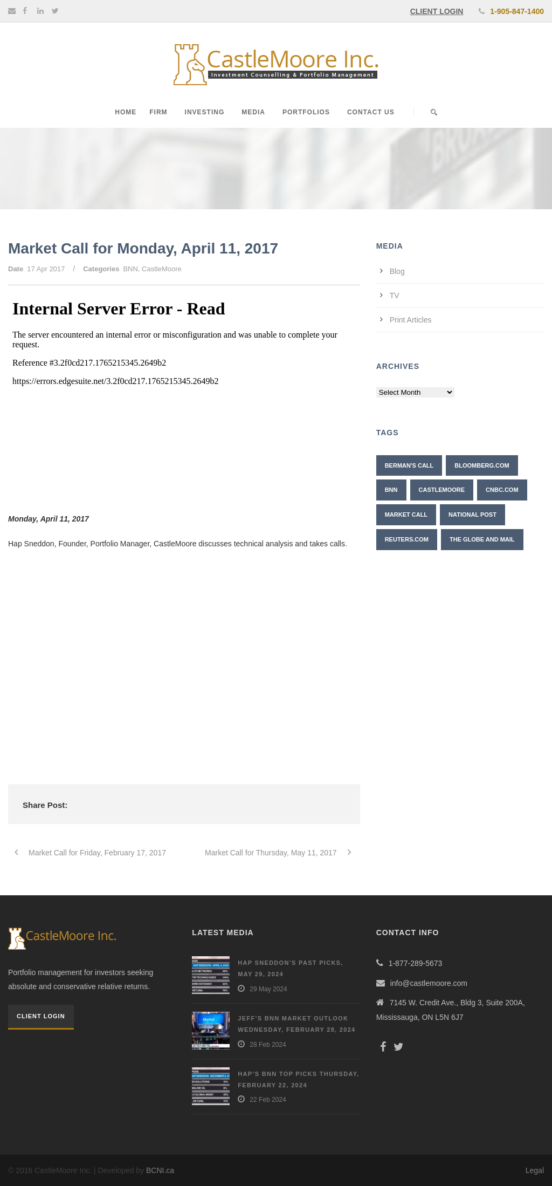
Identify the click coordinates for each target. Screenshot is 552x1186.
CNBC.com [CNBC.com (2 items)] (502, 489)
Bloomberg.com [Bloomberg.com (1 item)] (481, 465)
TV (394, 295)
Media (253, 112)
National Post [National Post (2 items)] (472, 514)
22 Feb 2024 (268, 1099)
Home (125, 112)
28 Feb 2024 (268, 1044)
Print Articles (411, 320)
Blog (397, 271)
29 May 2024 (268, 989)
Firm (158, 112)
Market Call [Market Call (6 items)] (406, 514)
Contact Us (371, 112)
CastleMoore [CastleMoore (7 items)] (442, 489)
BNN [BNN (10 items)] (391, 489)
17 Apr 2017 (46, 269)
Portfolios (306, 112)
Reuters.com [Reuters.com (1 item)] (407, 539)
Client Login (41, 1016)
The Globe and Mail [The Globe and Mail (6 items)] (482, 539)
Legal (535, 1170)
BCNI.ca (160, 1170)
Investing (205, 112)
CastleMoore (162, 269)
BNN (130, 269)
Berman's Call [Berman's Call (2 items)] (409, 465)
